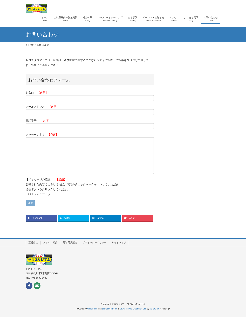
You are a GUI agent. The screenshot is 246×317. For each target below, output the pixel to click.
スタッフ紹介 (50, 242)
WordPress (92, 309)
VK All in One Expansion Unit (133, 309)
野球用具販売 (70, 242)
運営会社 (33, 242)
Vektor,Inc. (154, 309)
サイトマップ (119, 242)
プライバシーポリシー (94, 242)
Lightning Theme (109, 309)
